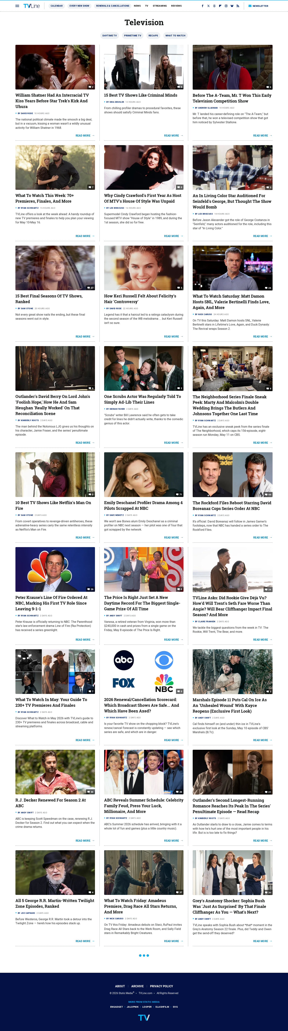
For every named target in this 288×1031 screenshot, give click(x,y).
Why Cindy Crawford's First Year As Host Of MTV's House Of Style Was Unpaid (142, 198)
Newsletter (258, 6)
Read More (83, 135)
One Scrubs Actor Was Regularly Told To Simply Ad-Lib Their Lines (142, 399)
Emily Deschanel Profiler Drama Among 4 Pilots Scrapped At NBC (143, 505)
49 (269, 494)
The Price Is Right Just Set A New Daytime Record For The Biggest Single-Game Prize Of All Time (142, 603)
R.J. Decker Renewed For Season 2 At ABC (50, 803)
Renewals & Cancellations (112, 6)
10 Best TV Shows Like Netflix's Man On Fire (53, 505)
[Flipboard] (220, 6)
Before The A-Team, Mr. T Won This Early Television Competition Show (232, 98)
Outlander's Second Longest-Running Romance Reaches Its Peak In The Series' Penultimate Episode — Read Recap (232, 806)
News (137, 6)
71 (180, 494)
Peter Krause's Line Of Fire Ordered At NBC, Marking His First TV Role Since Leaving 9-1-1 (51, 603)
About (120, 986)
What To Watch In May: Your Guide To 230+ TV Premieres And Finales (51, 702)
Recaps (153, 35)
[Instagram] (226, 6)
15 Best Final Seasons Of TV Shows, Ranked (48, 298)
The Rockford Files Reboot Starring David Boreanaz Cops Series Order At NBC (232, 505)
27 (92, 288)
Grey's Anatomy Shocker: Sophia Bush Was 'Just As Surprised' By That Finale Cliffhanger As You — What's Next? (229, 906)
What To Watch (175, 35)
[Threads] (214, 6)
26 (269, 288)
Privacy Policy (161, 986)
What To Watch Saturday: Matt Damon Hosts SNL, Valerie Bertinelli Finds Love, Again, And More (231, 301)
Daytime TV (109, 35)
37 (180, 892)
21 (269, 792)
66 (92, 792)
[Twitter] (208, 6)
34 (269, 589)
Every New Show (79, 6)
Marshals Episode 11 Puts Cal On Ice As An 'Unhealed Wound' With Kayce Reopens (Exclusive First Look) (230, 705)
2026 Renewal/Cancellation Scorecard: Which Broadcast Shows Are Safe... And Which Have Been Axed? (141, 705)
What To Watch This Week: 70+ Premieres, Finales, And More (44, 198)
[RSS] (238, 6)
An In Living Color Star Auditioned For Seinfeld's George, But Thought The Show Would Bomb (232, 201)
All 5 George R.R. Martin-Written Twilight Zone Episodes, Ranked (54, 903)
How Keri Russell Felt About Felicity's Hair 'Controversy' (140, 298)
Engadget (116, 1007)
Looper (147, 1007)
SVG (175, 1007)
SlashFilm (162, 1007)
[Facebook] (202, 6)
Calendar (57, 6)
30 (269, 892)
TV (146, 6)
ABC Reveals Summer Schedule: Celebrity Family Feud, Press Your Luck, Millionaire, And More (143, 805)
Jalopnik (132, 1007)
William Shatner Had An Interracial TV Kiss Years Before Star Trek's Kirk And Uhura (52, 100)
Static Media (126, 993)
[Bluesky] (232, 6)
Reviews (176, 6)
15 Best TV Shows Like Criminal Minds (140, 95)
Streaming (160, 6)
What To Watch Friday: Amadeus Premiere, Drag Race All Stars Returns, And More (140, 906)
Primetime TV (132, 35)
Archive (137, 986)
